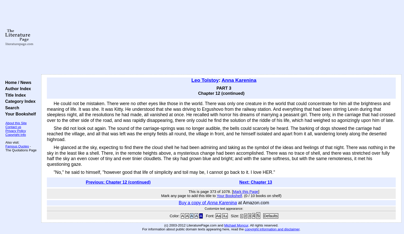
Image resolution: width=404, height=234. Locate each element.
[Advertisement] (221, 37)
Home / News (17, 82)
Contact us (13, 127)
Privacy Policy (15, 131)
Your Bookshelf (19, 114)
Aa (218, 216)
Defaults (271, 216)
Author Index (17, 88)
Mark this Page (245, 192)
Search (11, 107)
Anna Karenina (239, 80)
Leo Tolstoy (205, 80)
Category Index (19, 101)
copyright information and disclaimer (272, 229)
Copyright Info (15, 135)
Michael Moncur (236, 225)
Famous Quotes (17, 146)
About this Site (16, 123)
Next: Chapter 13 (255, 182)
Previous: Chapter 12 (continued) (118, 182)
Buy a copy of (208, 202)
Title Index (14, 95)
